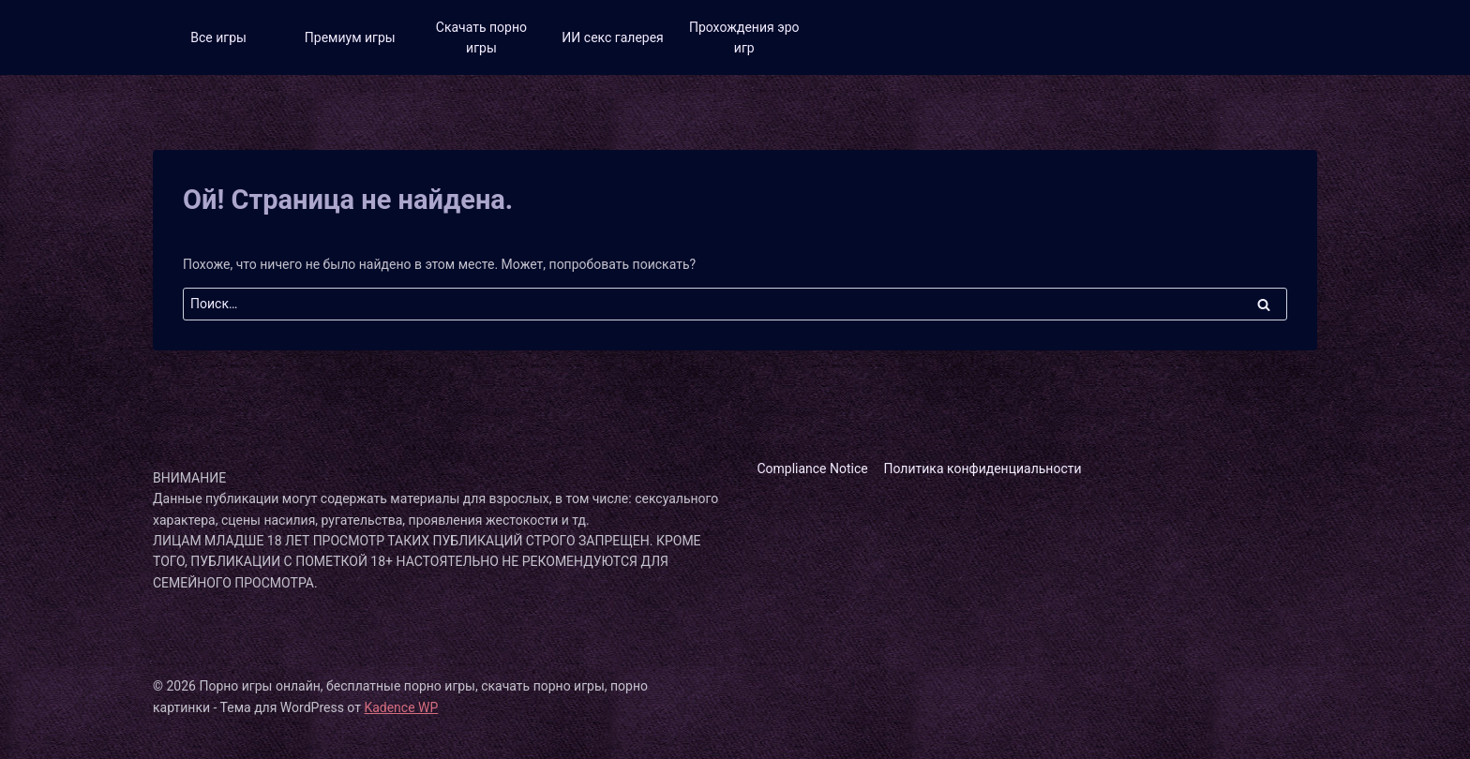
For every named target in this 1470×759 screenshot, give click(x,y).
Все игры (218, 37)
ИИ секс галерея (612, 37)
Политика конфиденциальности (983, 468)
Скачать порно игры (481, 37)
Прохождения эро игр (744, 37)
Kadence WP (401, 707)
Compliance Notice (812, 468)
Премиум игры (350, 37)
